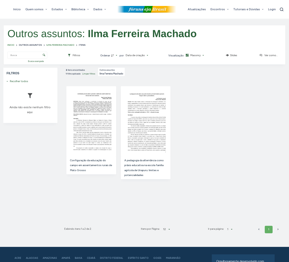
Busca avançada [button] (36, 61)
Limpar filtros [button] (88, 73)
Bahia (78, 258)
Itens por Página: (150, 228)
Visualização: (176, 55)
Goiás (157, 258)
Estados (60, 9)
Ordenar (105, 55)
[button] (259, 229)
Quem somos (36, 9)
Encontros (220, 9)
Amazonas (50, 258)
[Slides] (231, 55)
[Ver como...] (268, 55)
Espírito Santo (138, 258)
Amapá (66, 258)
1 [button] (268, 229)
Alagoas (32, 258)
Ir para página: (216, 228)
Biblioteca (80, 9)
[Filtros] (74, 55)
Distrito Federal (111, 258)
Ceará (91, 258)
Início (17, 9)
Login (272, 9)
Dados (100, 9)
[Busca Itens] (27, 55)
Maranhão (173, 258)
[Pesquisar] (281, 9)
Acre (18, 258)
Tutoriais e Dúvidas (249, 9)
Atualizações (197, 9)
